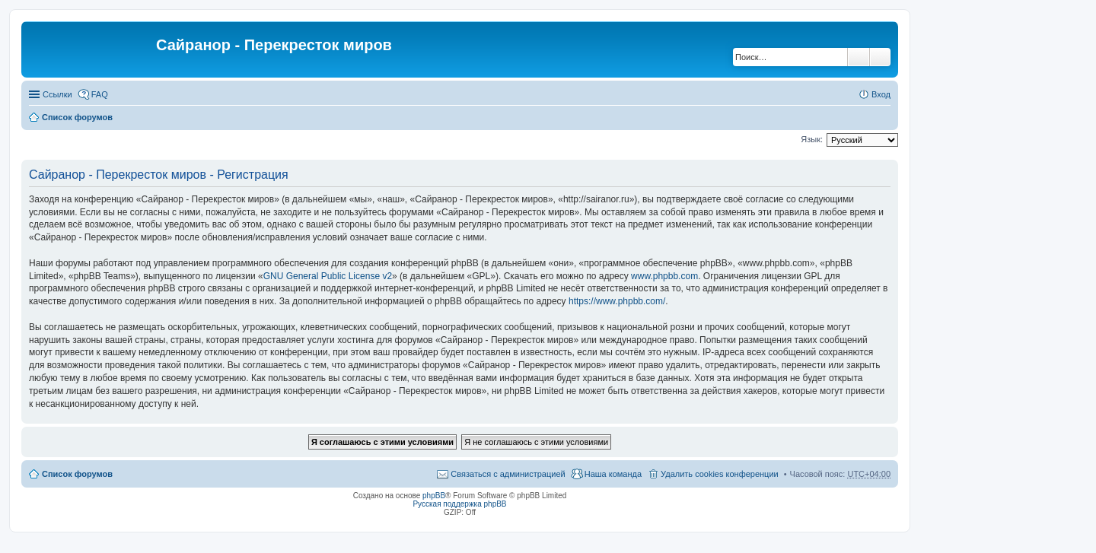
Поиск (858, 57)
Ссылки (57, 94)
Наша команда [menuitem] (613, 473)
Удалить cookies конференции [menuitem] (720, 473)
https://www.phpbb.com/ (617, 301)
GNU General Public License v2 (327, 276)
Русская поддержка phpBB (459, 504)
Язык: (812, 139)
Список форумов (77, 117)
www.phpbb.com (664, 276)
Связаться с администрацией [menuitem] (508, 473)
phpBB (433, 495)
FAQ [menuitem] (99, 94)
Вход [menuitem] (880, 94)
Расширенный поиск (880, 57)
